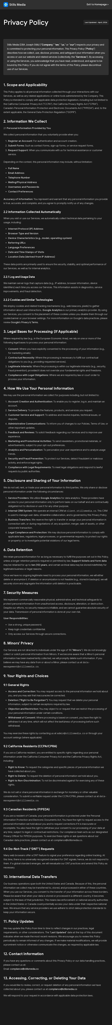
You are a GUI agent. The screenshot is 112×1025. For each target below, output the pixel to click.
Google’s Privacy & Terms (24, 322)
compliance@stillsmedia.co (24, 969)
